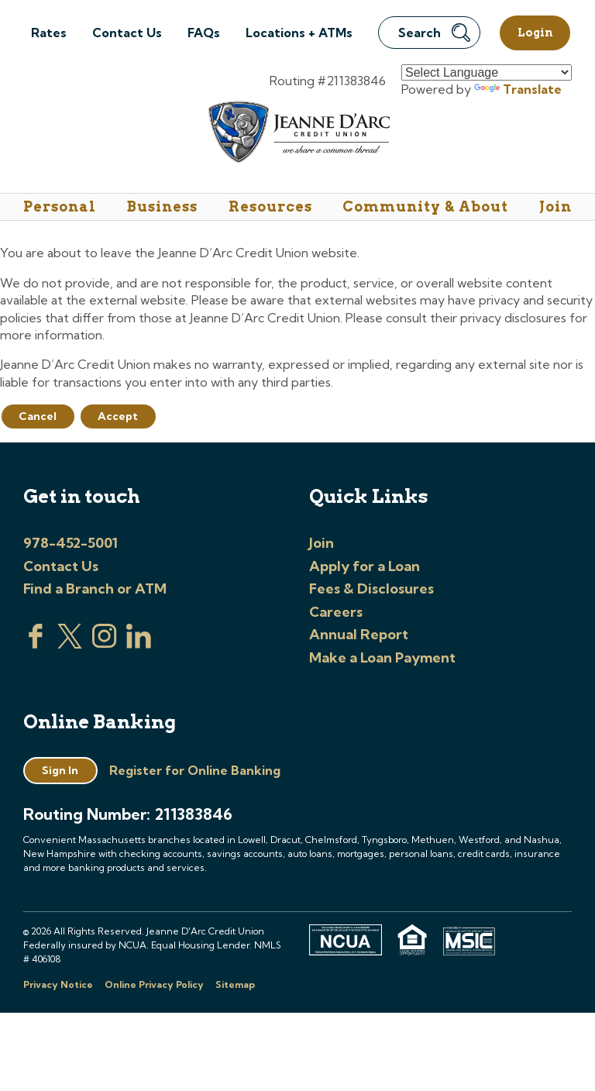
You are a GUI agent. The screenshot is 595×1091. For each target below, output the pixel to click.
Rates (49, 32)
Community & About (425, 206)
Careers (336, 612)
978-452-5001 (70, 543)
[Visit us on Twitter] (69, 644)
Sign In (60, 770)
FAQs (203, 32)
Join (555, 206)
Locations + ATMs (299, 32)
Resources (270, 206)
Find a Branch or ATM (95, 588)
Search (434, 32)
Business (162, 206)
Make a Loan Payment (382, 657)
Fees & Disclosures (371, 588)
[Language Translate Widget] (486, 72)
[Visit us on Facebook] (35, 644)
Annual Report (358, 634)
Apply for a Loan (364, 566)
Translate (518, 89)
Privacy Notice (58, 984)
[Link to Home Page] (298, 134)
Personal (59, 206)
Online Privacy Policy (154, 984)
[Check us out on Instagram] (104, 644)
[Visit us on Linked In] (138, 644)
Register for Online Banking (194, 770)
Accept (118, 416)
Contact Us (127, 32)
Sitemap (235, 984)
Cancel (38, 416)
